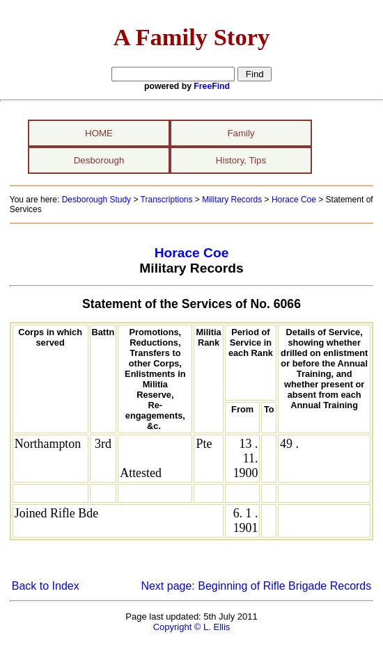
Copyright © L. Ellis (191, 627)
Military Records (232, 199)
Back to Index (45, 586)
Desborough (99, 160)
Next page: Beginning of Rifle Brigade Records (256, 586)
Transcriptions (167, 199)
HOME (99, 133)
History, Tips (241, 160)
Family (240, 133)
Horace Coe (294, 199)
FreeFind (212, 86)
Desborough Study (96, 199)
